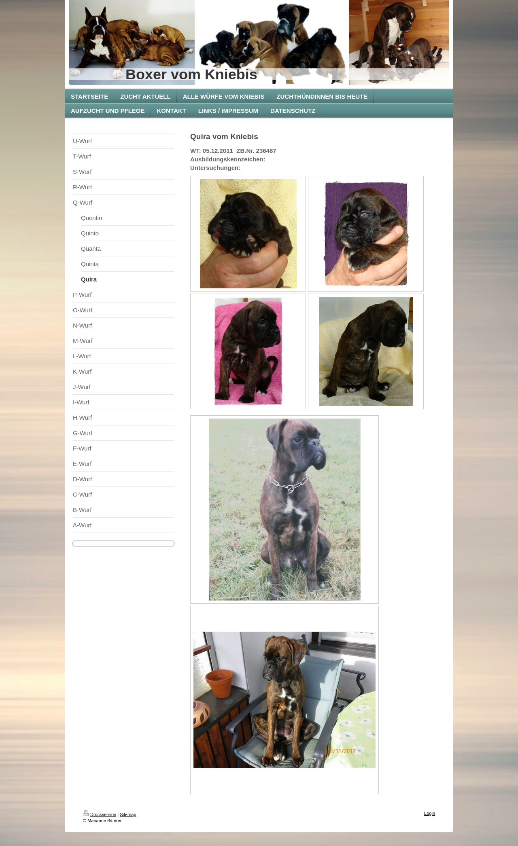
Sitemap (128, 814)
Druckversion (99, 814)
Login (429, 813)
